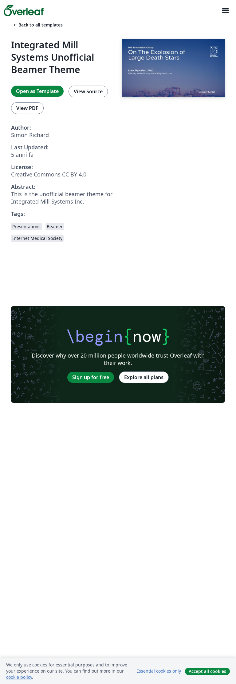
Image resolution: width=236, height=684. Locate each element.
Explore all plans (143, 377)
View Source (88, 91)
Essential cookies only (158, 671)
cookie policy (19, 677)
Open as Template (37, 91)
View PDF (27, 108)
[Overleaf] (24, 10)
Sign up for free (90, 377)
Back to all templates (37, 25)
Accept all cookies (207, 671)
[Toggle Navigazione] (225, 10)
